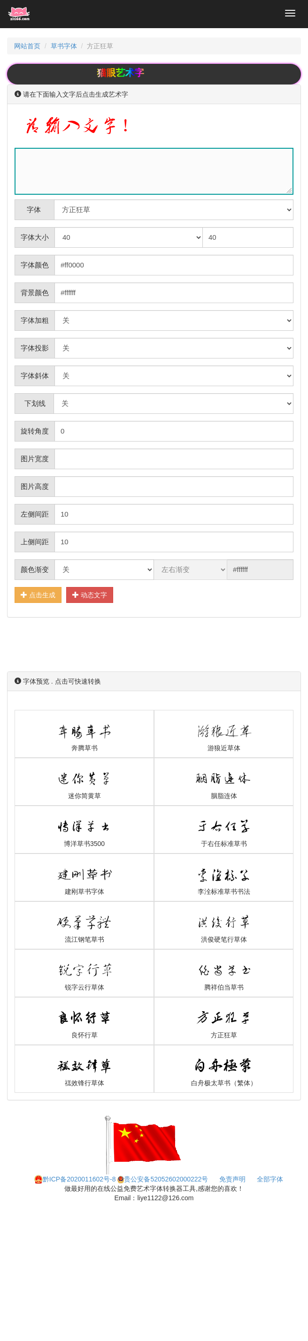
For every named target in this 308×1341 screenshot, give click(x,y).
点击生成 (38, 595)
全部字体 (270, 1179)
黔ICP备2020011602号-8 (75, 1179)
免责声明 (232, 1179)
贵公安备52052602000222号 (162, 1179)
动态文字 (89, 595)
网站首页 (27, 46)
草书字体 (64, 46)
